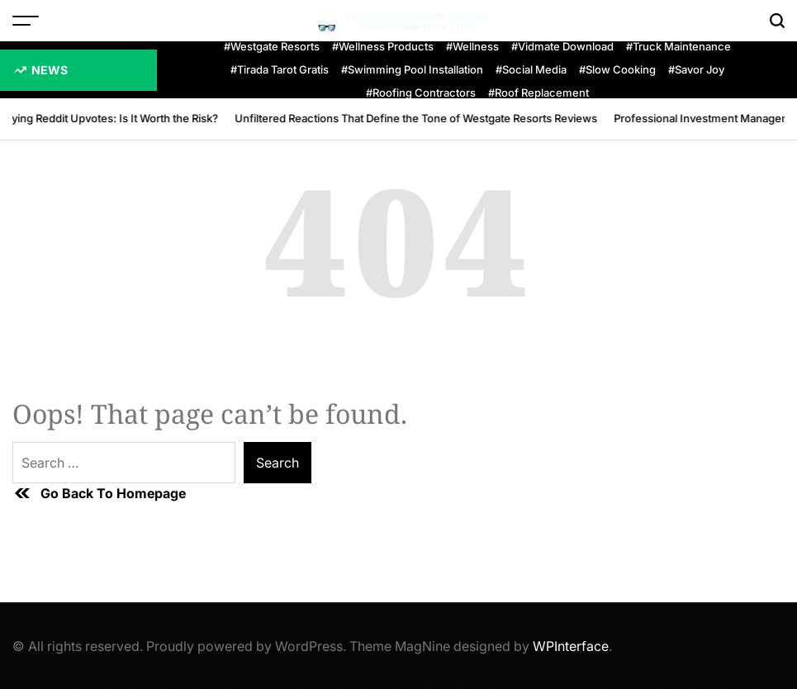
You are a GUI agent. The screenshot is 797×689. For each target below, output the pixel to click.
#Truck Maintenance (678, 46)
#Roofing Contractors (421, 93)
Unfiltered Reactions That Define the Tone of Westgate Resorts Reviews (417, 118)
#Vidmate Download (562, 46)
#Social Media (531, 69)
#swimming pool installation (412, 69)
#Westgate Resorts (272, 46)
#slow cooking (617, 69)
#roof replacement (538, 93)
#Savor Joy (696, 69)
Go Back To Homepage (99, 493)
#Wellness (472, 46)
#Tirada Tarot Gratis (279, 69)
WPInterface (571, 646)
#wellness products (383, 46)
